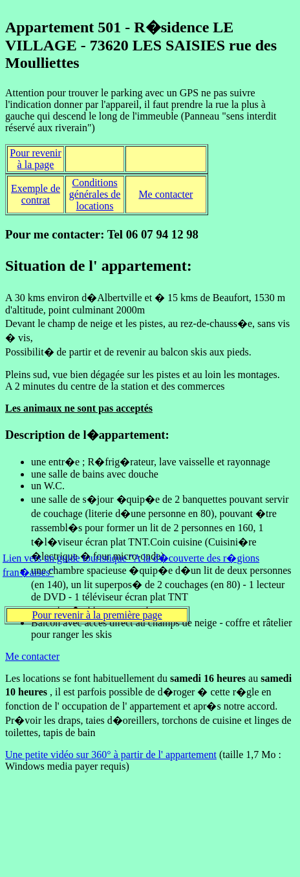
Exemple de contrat (35, 194)
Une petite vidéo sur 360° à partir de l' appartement (111, 754)
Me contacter (165, 194)
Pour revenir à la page (35, 158)
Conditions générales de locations (95, 194)
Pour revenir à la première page (97, 614)
